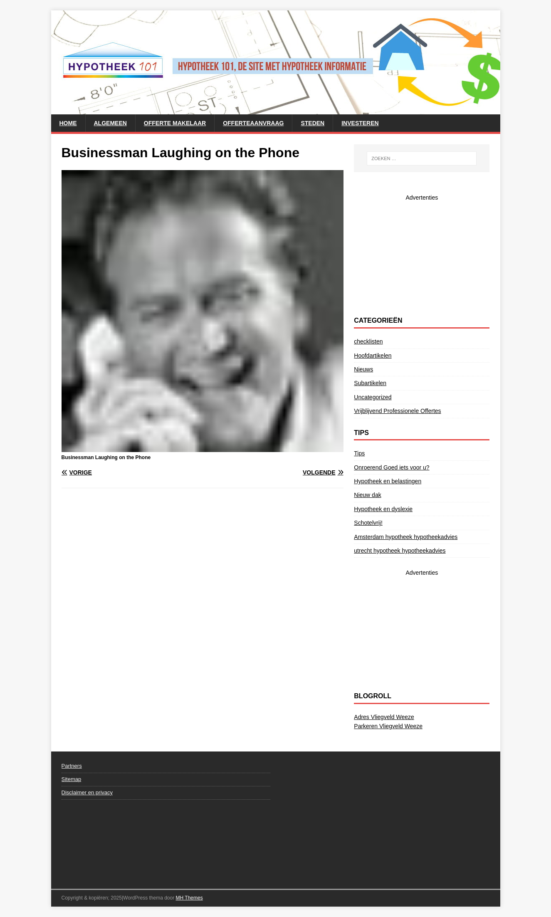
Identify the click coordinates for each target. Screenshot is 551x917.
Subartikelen (370, 383)
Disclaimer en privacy (87, 792)
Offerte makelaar (175, 123)
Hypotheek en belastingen (387, 481)
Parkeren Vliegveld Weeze (388, 726)
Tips (359, 453)
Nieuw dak (367, 495)
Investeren (359, 123)
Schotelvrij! (368, 522)
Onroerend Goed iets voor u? (391, 467)
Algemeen (110, 123)
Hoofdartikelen (372, 355)
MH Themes (189, 898)
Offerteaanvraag (253, 123)
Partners (72, 766)
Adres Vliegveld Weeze (384, 717)
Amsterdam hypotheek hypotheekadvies (405, 537)
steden (312, 123)
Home (68, 123)
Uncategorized (372, 397)
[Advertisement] (421, 254)
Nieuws (363, 369)
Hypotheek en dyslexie (383, 509)
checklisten (368, 341)
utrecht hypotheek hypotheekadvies (399, 550)
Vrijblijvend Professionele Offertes (397, 411)
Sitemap (72, 779)
